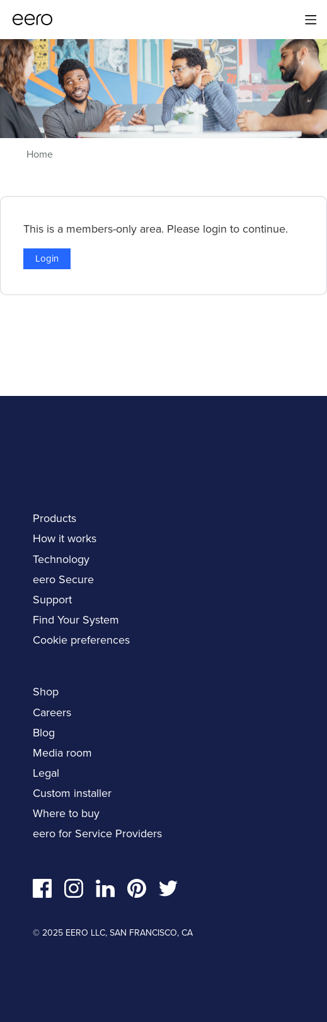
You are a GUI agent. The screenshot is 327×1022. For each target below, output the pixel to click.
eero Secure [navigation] (63, 579)
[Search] (290, 19)
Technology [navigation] (61, 559)
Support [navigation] (52, 599)
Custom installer (72, 793)
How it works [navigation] (64, 538)
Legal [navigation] (46, 773)
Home (39, 154)
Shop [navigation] (46, 691)
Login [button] (47, 258)
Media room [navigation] (62, 753)
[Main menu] (311, 19)
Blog (44, 732)
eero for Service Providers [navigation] (97, 833)
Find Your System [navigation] (76, 620)
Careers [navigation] (52, 712)
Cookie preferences (81, 640)
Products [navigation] (54, 518)
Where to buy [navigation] (66, 813)
